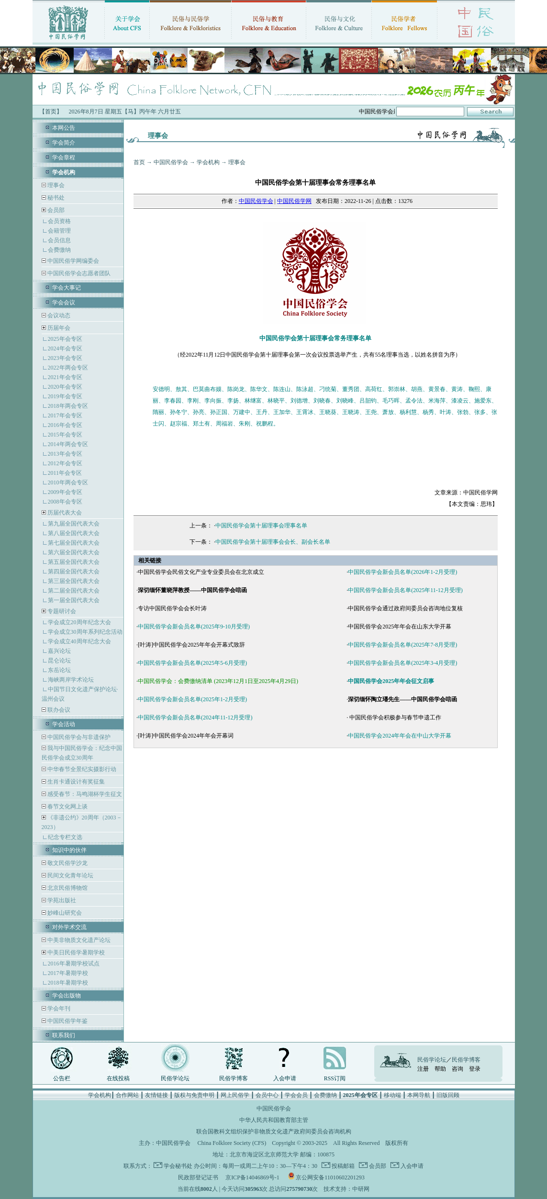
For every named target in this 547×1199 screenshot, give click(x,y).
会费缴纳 (59, 250)
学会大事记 (66, 287)
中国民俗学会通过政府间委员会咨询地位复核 (405, 608)
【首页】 (50, 111)
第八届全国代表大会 (74, 533)
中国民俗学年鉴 (67, 1021)
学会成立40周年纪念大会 (79, 641)
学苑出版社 (61, 900)
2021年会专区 (65, 377)
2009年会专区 (65, 492)
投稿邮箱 (342, 1166)
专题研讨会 (61, 611)
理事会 (55, 185)
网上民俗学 (235, 1095)
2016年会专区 (65, 425)
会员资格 (59, 221)
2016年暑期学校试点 (74, 963)
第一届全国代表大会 (74, 600)
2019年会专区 (65, 396)
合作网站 (127, 1095)
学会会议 (63, 302)
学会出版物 (66, 995)
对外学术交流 (69, 927)
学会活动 (63, 724)
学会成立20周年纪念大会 (79, 622)
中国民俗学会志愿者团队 (78, 273)
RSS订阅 (335, 1078)
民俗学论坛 (175, 1078)
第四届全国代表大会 (74, 571)
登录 (474, 1068)
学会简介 (63, 142)
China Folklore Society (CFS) (232, 1143)
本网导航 (418, 1095)
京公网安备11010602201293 (330, 1177)
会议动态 (58, 315)
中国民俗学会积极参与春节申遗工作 (394, 717)
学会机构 (208, 162)
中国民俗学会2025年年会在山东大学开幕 (399, 626)
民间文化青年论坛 (69, 875)
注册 (423, 1068)
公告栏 (61, 1078)
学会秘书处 (178, 1166)
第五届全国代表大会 (74, 562)
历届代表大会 (64, 512)
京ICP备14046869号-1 (252, 1177)
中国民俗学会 (171, 162)
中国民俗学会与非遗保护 (78, 737)
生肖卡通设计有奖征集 (75, 781)
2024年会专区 (65, 348)
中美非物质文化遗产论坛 (78, 940)
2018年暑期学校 (68, 982)
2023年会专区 (65, 358)
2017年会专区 (65, 415)
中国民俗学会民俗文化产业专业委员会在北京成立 (201, 572)
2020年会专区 (65, 386)
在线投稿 (118, 1078)
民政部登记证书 (198, 1177)
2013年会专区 (65, 453)
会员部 (56, 210)
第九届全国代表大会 (74, 523)
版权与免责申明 (194, 1095)
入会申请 (284, 1078)
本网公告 (63, 127)
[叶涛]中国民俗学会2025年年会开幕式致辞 (191, 644)
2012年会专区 (65, 463)
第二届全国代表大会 (74, 590)
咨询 (457, 1068)
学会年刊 (58, 1008)
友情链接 (156, 1095)
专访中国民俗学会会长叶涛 (172, 608)
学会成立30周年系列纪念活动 (85, 631)
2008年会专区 (65, 501)
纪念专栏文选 (65, 837)
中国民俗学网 (294, 201)
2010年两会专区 (68, 482)
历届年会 (58, 328)
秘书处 (55, 197)
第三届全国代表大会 (74, 581)
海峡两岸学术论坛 (71, 679)
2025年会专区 (65, 339)
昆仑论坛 (59, 660)
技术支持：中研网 (346, 1189)
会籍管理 (59, 230)
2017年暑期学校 (68, 973)
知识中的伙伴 (69, 850)
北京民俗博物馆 (67, 888)
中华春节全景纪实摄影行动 (81, 769)
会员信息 (59, 240)
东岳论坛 (59, 670)
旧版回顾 (447, 1095)
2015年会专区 (65, 434)
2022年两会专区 (68, 367)
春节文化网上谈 (67, 806)
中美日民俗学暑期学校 (76, 952)
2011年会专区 (65, 473)
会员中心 (267, 1095)
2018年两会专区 (68, 406)
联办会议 (58, 709)
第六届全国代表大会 (74, 552)
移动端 (392, 1095)
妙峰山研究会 (64, 912)
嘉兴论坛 (59, 651)
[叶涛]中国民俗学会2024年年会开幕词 (186, 735)
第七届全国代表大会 (74, 542)
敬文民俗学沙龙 (67, 863)
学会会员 (296, 1095)
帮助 (440, 1068)
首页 (139, 162)
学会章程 (63, 157)
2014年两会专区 (68, 444)
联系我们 (63, 1035)
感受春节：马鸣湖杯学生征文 (84, 794)
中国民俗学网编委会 (72, 261)
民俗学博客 (233, 1078)
